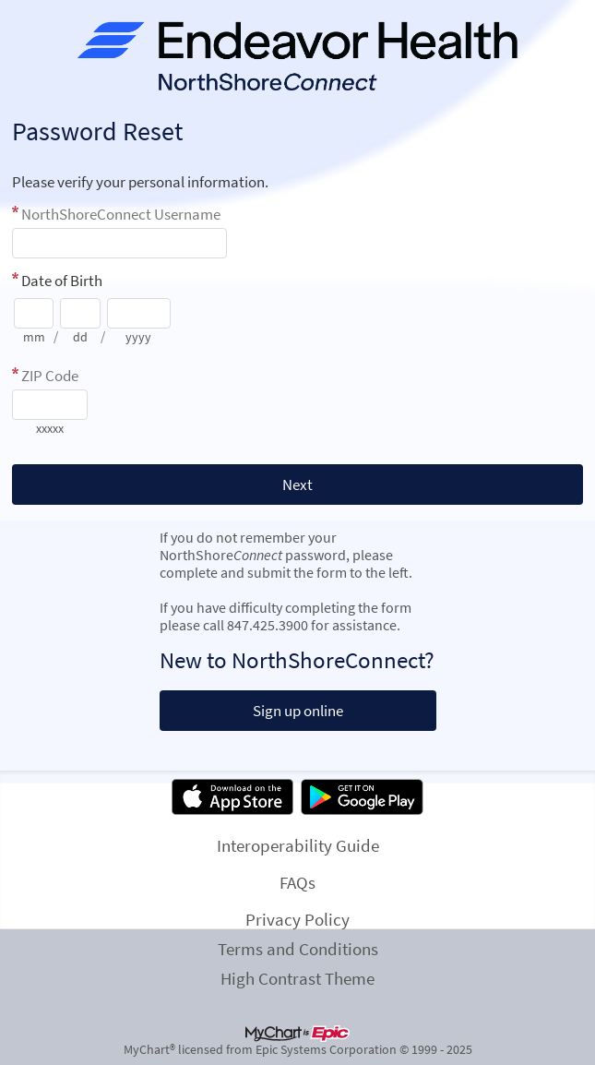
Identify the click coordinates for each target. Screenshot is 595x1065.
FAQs (297, 882)
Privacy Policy (297, 919)
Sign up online (298, 710)
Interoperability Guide (298, 845)
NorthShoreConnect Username (120, 214)
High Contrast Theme (297, 978)
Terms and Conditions (298, 949)
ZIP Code (49, 375)
